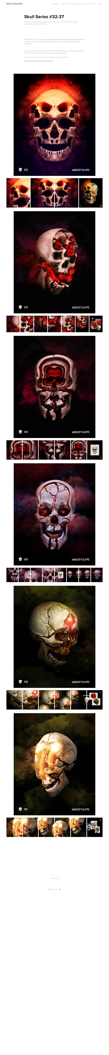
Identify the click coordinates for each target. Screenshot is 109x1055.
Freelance (73, 4)
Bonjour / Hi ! (55, 4)
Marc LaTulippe (14, 3)
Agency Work (65, 4)
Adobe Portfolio (57, 893)
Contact (88, 4)
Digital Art (81, 4)
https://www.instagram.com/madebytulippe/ (38, 61)
